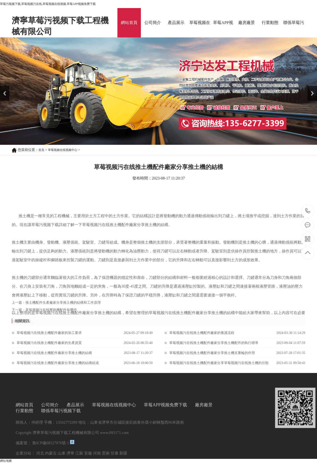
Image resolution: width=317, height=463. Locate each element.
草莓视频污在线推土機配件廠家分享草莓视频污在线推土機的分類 (219, 366)
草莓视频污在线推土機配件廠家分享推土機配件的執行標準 (213, 346)
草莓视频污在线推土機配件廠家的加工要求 (49, 336)
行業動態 (270, 22)
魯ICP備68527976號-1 (50, 460)
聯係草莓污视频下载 (293, 28)
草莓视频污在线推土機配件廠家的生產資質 (49, 346)
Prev (2, 87)
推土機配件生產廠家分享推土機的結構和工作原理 (63, 305)
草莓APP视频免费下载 (223, 28)
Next (310, 87)
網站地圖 (6, 461)
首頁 (41, 150)
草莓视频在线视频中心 (199, 28)
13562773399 (307, 211)
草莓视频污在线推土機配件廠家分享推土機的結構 (54, 356)
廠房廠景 (246, 22)
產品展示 (176, 22)
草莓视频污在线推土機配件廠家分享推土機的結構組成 (58, 366)
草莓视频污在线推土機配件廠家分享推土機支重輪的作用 (212, 356)
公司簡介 (152, 22)
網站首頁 (129, 22)
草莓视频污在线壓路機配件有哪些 (51, 312)
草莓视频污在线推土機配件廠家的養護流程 (201, 336)
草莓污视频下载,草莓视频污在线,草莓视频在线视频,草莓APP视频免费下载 (48, 4)
